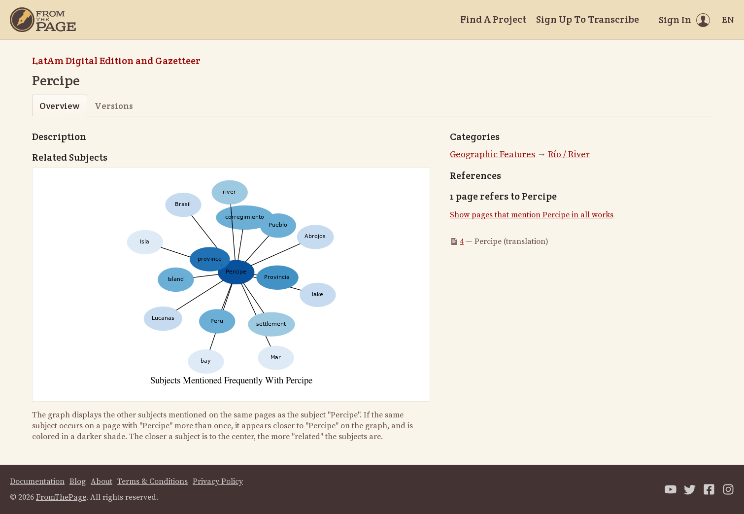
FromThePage (61, 497)
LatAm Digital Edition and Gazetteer (116, 60)
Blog (77, 481)
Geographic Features (492, 154)
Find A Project (493, 19)
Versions (114, 105)
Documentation (37, 481)
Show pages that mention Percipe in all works (531, 215)
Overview (59, 105)
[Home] (43, 19)
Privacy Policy (218, 481)
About (101, 481)
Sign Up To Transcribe (587, 19)
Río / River (569, 154)
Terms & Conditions (152, 481)
